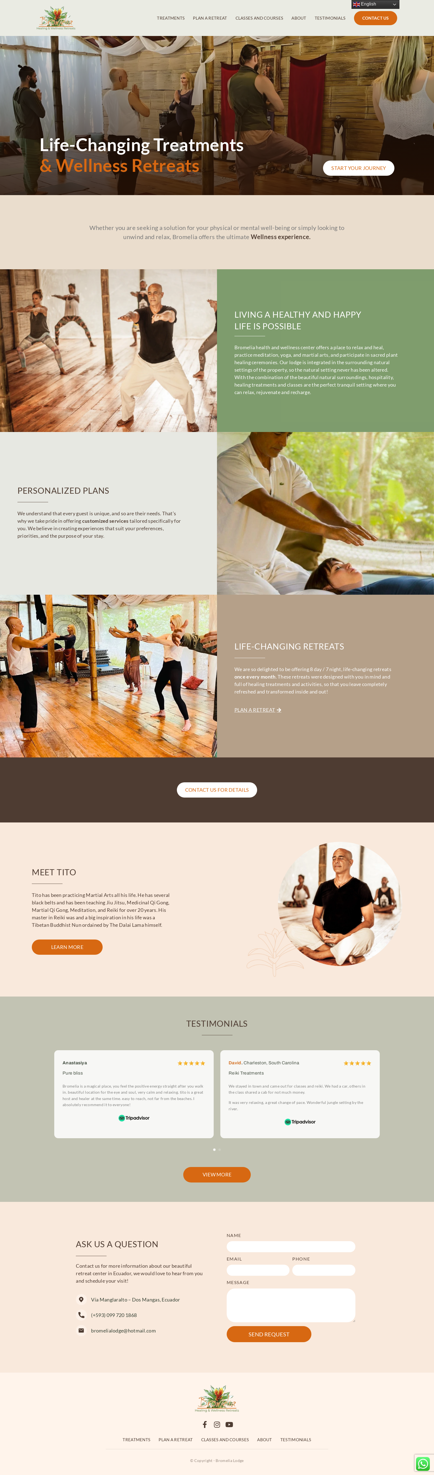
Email (234, 1258)
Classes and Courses (259, 17)
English (364, 4)
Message (238, 1282)
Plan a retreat (210, 17)
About (298, 17)
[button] (214, 1149)
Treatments (171, 17)
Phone (301, 1258)
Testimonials (330, 17)
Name (234, 1235)
